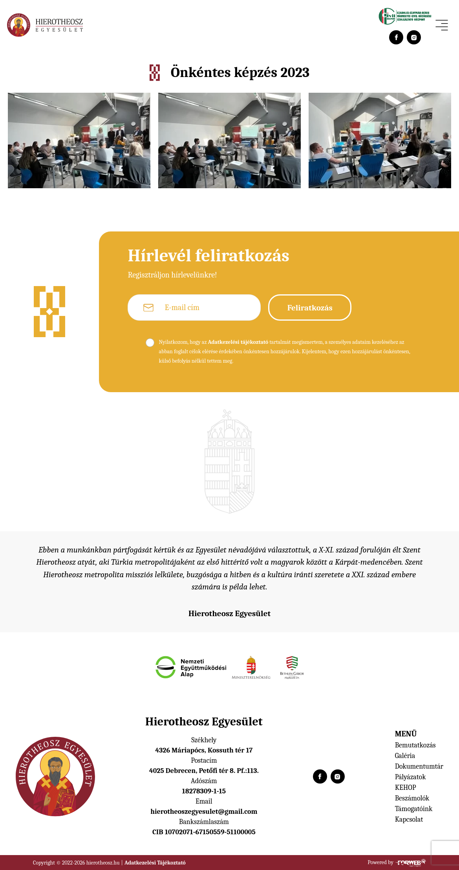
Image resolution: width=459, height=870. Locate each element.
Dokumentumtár (419, 766)
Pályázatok (410, 777)
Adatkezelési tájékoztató (238, 342)
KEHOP (405, 788)
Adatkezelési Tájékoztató (155, 862)
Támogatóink (414, 809)
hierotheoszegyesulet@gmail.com (203, 812)
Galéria (405, 756)
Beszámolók (412, 798)
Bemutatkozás (415, 745)
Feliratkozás (310, 307)
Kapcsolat (409, 819)
